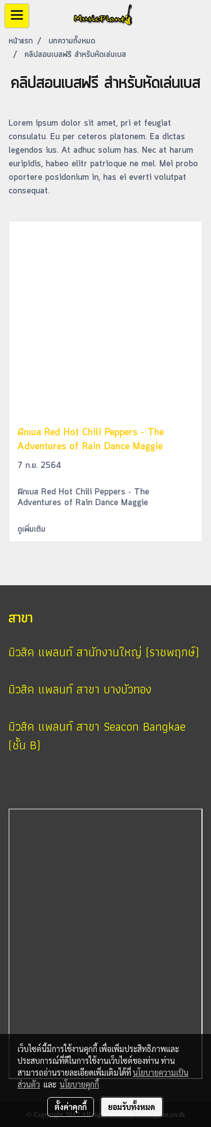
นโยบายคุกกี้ (79, 1084)
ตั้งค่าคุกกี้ (71, 1107)
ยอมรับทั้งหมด (131, 1107)
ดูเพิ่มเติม (32, 529)
